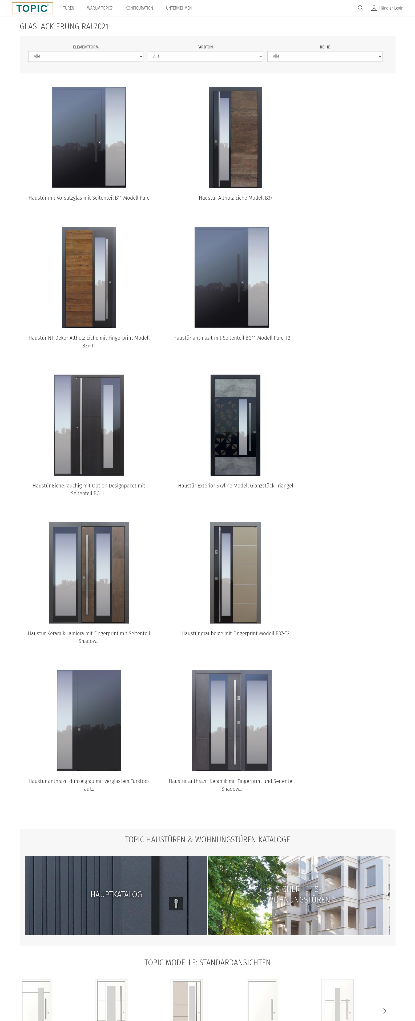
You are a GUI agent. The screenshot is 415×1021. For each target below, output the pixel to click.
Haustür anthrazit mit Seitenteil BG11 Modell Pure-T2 (79, 349)
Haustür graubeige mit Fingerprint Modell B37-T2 (207, 493)
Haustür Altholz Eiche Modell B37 (207, 198)
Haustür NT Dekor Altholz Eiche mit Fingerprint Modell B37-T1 (335, 202)
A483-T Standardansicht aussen (338, 904)
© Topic (119, 977)
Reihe (325, 47)
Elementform (86, 47)
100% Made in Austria (251, 977)
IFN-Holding (291, 977)
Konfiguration (140, 8)
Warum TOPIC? (100, 8)
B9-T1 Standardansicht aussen (262, 904)
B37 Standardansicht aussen (187, 904)
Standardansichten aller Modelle (207, 927)
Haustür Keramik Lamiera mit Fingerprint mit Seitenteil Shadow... (79, 497)
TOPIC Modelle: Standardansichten (207, 812)
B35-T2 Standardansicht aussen (112, 904)
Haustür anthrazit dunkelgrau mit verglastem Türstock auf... (335, 497)
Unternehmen (179, 8)
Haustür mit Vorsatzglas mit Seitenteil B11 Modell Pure (79, 202)
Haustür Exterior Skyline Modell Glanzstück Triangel (335, 349)
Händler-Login (391, 8)
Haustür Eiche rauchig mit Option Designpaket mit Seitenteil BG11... (207, 349)
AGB (190, 977)
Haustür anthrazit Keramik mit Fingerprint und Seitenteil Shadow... (79, 645)
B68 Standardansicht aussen (36, 904)
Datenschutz (166, 977)
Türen (69, 8)
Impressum (213, 977)
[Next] (383, 860)
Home (140, 977)
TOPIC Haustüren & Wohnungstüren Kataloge (207, 689)
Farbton (205, 47)
